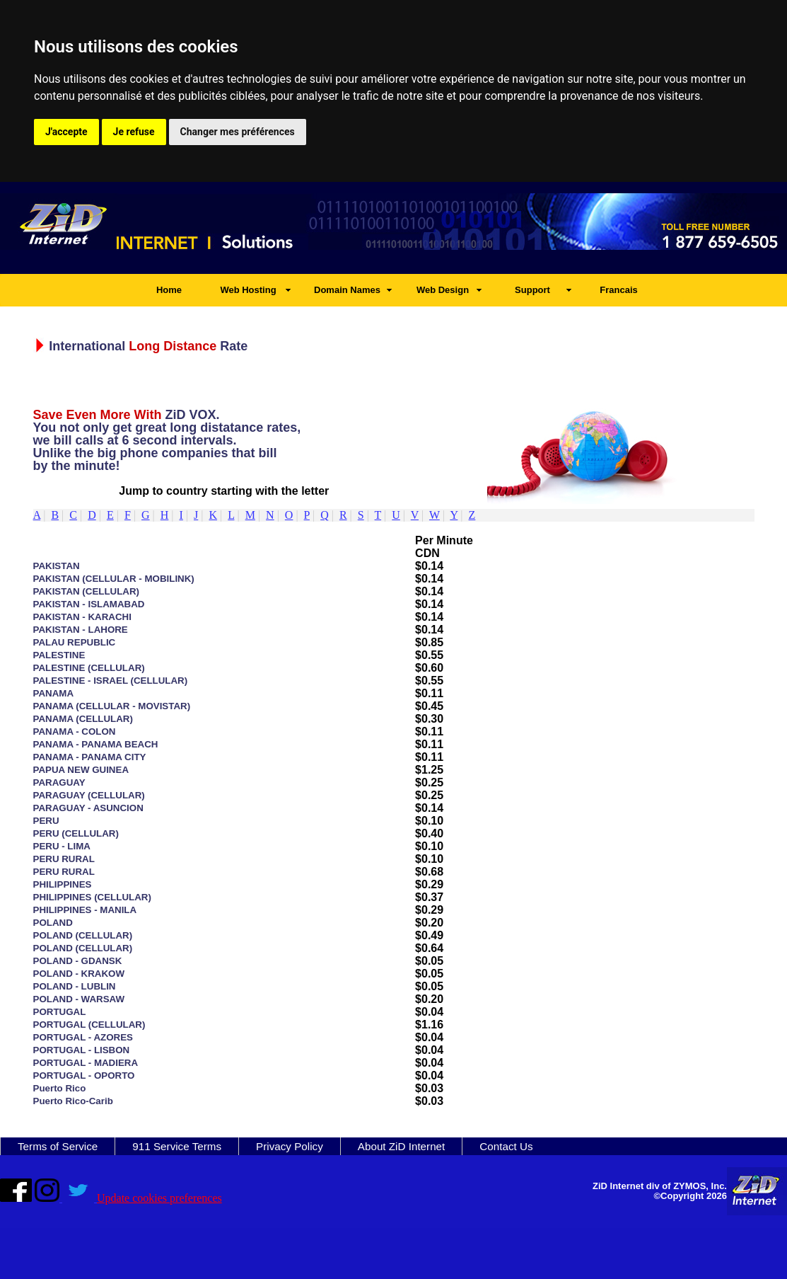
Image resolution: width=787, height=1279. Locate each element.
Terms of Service (58, 1146)
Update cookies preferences (159, 1198)
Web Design (442, 290)
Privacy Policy (289, 1146)
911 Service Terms (176, 1146)
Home (169, 290)
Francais (618, 290)
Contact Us (505, 1146)
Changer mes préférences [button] (237, 131)
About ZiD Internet (401, 1146)
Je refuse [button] (134, 131)
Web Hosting (248, 290)
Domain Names (347, 290)
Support (532, 290)
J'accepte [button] (66, 131)
